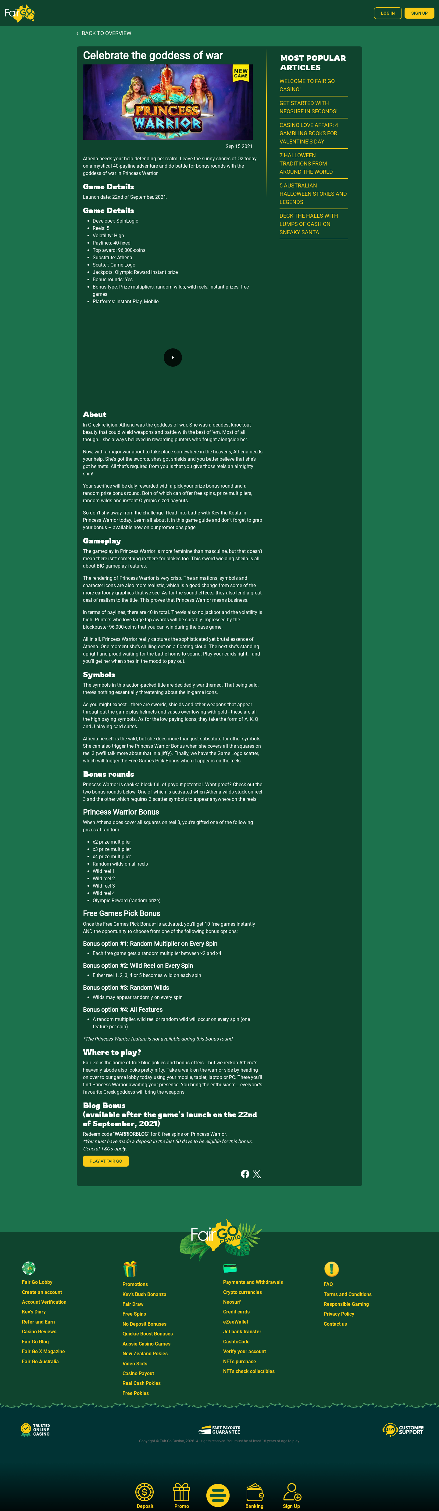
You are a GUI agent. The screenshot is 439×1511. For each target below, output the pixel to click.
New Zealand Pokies (145, 1354)
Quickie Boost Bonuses (148, 1334)
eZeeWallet (235, 1322)
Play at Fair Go (106, 1161)
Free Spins (134, 1314)
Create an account (42, 1292)
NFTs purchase (239, 1361)
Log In (388, 13)
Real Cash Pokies (142, 1383)
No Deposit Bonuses (144, 1324)
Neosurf (232, 1302)
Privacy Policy (339, 1314)
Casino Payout (138, 1373)
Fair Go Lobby (37, 1282)
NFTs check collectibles (249, 1371)
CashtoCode (236, 1342)
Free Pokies (136, 1393)
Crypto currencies (242, 1292)
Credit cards (236, 1312)
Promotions (135, 1284)
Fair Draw (133, 1304)
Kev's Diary (34, 1312)
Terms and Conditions (348, 1294)
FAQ (328, 1284)
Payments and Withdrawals (253, 1282)
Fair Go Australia (40, 1361)
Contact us (335, 1324)
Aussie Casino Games (146, 1344)
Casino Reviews (39, 1332)
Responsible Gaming (346, 1304)
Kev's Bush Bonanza (144, 1294)
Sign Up (419, 13)
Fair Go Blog (35, 1342)
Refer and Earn (38, 1322)
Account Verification (44, 1302)
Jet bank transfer (242, 1332)
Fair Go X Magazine (43, 1351)
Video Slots (135, 1364)
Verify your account (244, 1351)
